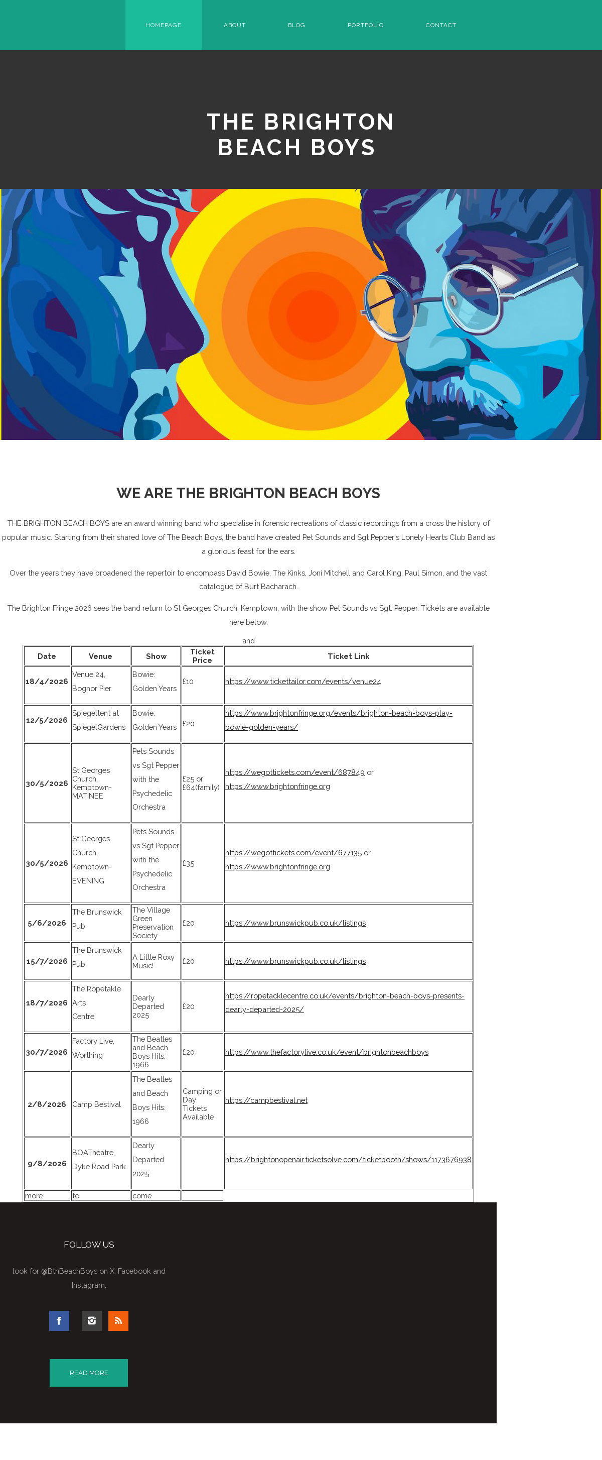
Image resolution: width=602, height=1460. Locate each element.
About (235, 25)
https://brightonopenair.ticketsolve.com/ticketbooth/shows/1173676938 (348, 1159)
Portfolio (366, 25)
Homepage (163, 25)
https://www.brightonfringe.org (277, 786)
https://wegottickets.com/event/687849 (295, 772)
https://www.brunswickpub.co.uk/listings (295, 923)
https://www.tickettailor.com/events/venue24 (303, 681)
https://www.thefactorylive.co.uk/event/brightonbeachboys (326, 1052)
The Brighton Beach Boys (301, 134)
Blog (297, 25)
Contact (441, 25)
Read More (89, 1373)
